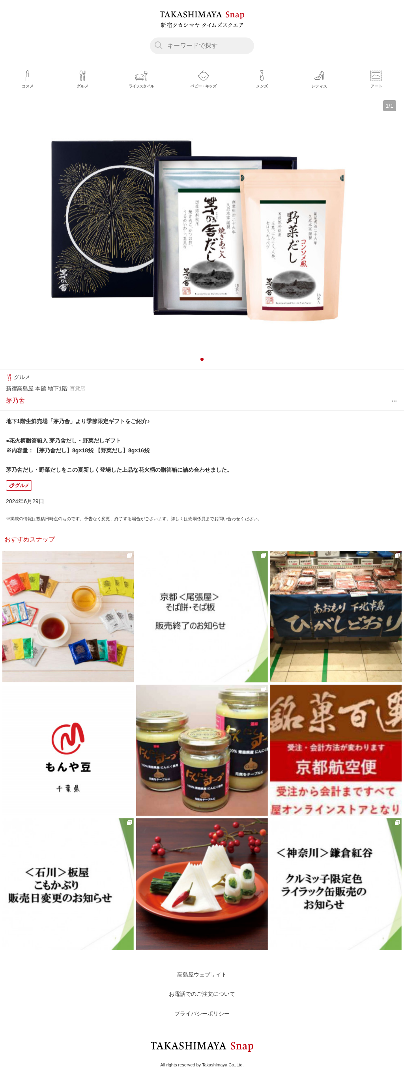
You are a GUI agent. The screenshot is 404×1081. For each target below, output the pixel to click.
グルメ (22, 485)
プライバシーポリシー (202, 1013)
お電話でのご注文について (202, 994)
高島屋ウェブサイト (202, 974)
